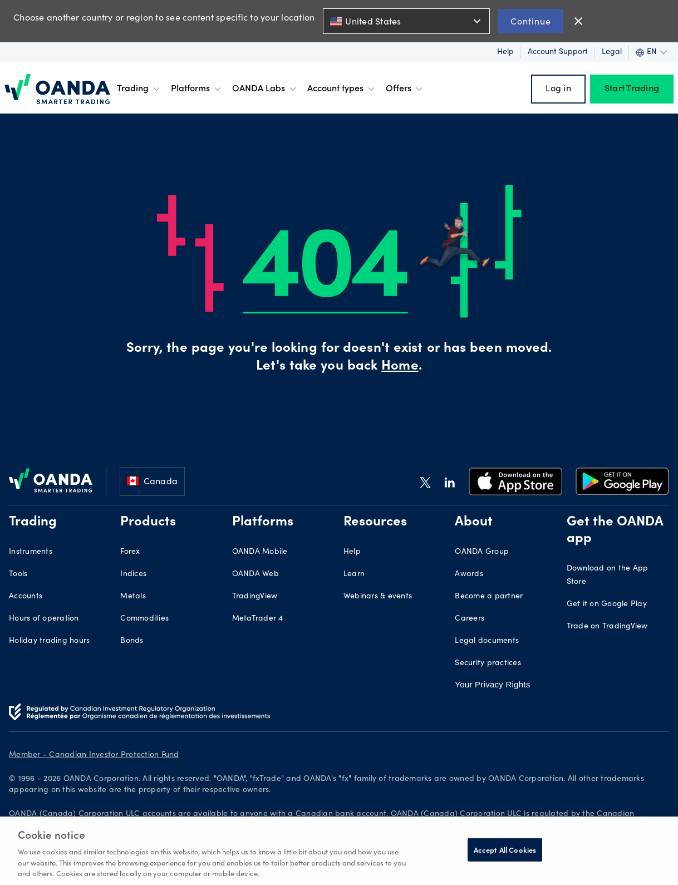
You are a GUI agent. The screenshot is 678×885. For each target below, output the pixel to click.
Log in (558, 89)
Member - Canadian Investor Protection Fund (94, 755)
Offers (405, 89)
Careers (469, 619)
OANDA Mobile (260, 552)
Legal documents (487, 641)
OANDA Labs (265, 89)
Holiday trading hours (49, 641)
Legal (612, 52)
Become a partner (489, 597)
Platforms (197, 89)
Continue (530, 21)
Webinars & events (377, 597)
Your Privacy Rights (492, 684)
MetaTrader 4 (257, 619)
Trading (139, 89)
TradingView (255, 597)
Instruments (30, 552)
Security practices (488, 663)
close (578, 21)
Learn (354, 574)
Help (505, 52)
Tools (18, 574)
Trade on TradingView (607, 627)
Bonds (131, 641)
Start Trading (632, 89)
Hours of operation (44, 619)
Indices (133, 574)
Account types (342, 89)
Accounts (25, 597)
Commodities (144, 619)
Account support (558, 52)
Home (399, 366)
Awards (469, 574)
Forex (130, 552)
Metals (133, 597)
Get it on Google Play (607, 604)
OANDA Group (482, 552)
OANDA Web (255, 574)
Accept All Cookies (505, 849)
